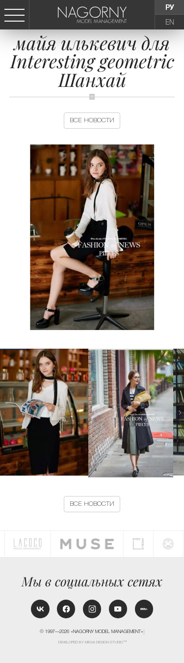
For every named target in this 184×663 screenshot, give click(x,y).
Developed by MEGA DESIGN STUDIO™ (92, 642)
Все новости (92, 120)
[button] (180, 412)
